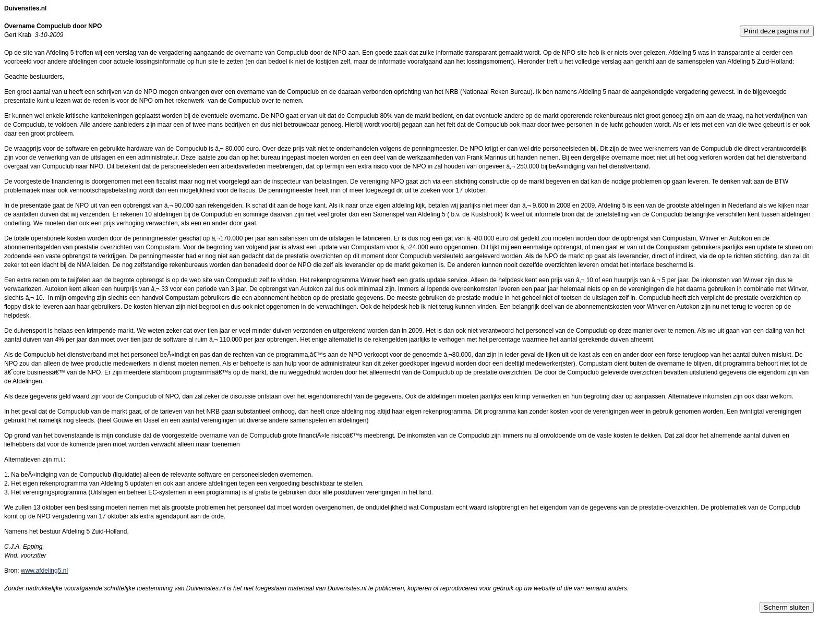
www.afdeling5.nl (44, 570)
